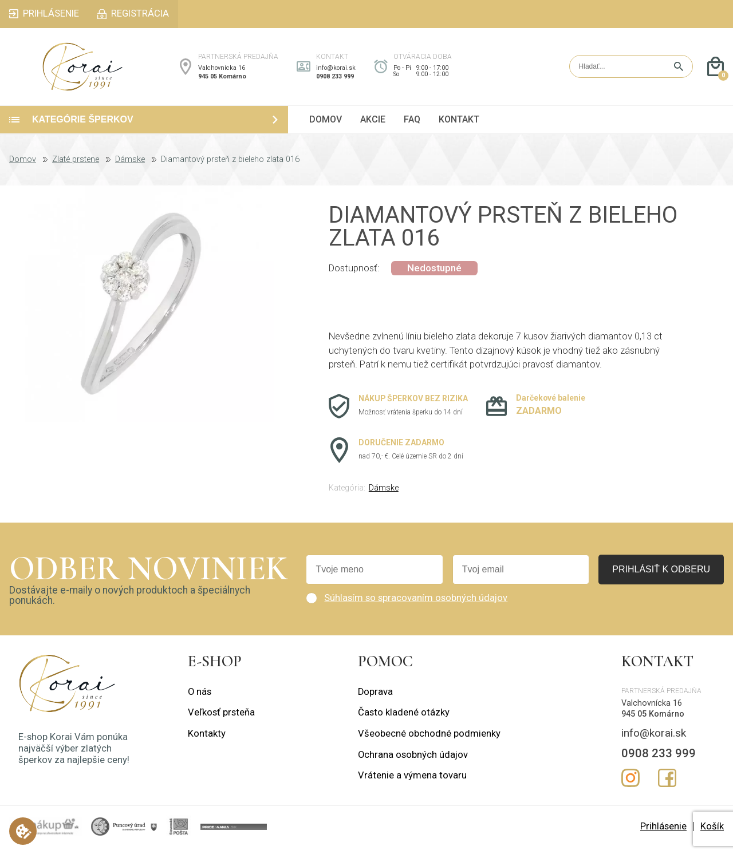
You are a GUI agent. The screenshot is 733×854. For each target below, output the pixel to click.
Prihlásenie (663, 832)
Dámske (130, 166)
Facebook (667, 785)
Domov (22, 166)
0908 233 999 (335, 80)
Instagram (630, 785)
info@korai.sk (336, 71)
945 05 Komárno (222, 80)
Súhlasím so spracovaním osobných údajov (415, 604)
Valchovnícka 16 (221, 71)
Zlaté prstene (75, 166)
